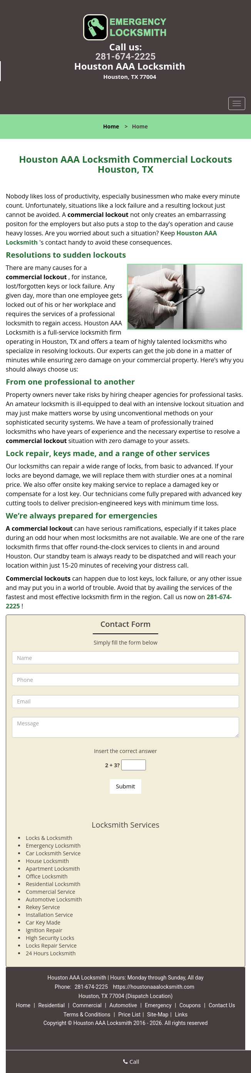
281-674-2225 (125, 56)
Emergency (158, 1005)
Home (111, 126)
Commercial (87, 1005)
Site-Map (157, 1014)
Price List (129, 1014)
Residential (51, 1005)
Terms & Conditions (87, 1014)
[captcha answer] (133, 765)
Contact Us (222, 1005)
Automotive (123, 1005)
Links (181, 1014)
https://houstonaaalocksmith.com (153, 987)
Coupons (190, 1005)
